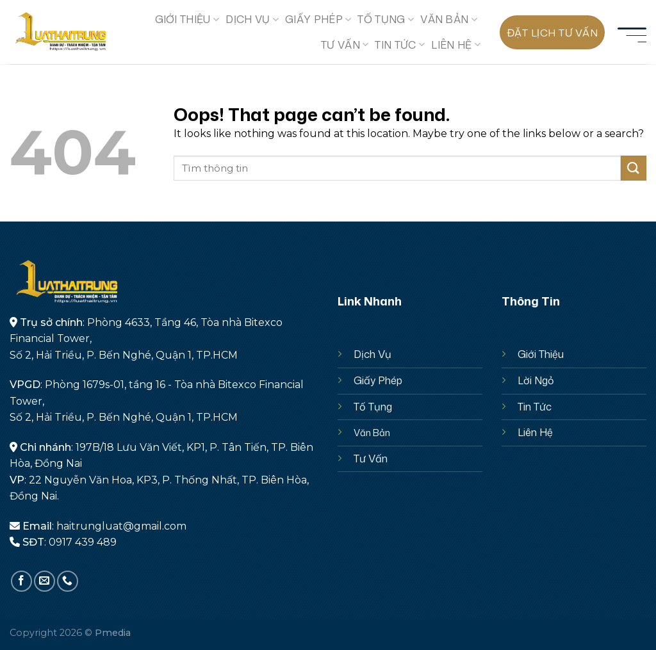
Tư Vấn (371, 458)
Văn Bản (448, 19)
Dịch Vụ (252, 19)
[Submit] (633, 168)
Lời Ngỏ (536, 380)
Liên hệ (455, 45)
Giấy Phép (378, 380)
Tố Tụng (373, 407)
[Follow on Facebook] (21, 581)
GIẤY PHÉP (318, 19)
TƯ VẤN (344, 45)
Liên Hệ (535, 432)
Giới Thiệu (541, 354)
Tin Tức (400, 45)
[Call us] (67, 581)
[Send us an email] (44, 581)
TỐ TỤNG (385, 19)
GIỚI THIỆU (187, 19)
